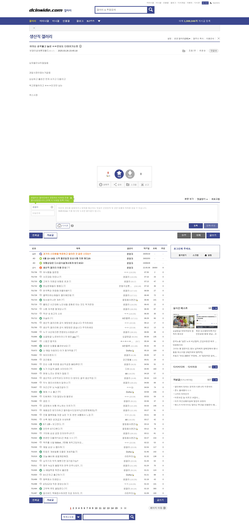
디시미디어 (179, 367)
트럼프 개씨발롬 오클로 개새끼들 (57, 452)
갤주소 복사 (198, 38)
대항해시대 (178, 345)
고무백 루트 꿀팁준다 (51, 488)
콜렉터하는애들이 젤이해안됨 (55, 295)
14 (112, 508)
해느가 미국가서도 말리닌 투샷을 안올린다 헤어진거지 (196, 405)
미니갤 (158, 3)
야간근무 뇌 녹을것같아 (52, 387)
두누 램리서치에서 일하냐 (53, 383)
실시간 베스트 (180, 308)
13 (108, 508)
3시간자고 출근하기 (50, 475)
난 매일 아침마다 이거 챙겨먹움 (56, 350)
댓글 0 (214, 50)
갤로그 (173, 3)
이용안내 (210, 38)
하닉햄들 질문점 (49, 272)
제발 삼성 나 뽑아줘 (50, 447)
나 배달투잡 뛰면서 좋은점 (53, 470)
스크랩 (183, 50)
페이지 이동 (158, 508)
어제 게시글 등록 (195, 21)
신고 (145, 184)
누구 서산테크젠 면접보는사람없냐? (58, 332)
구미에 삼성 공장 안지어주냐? (55, 433)
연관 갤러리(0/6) (182, 38)
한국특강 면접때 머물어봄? (54, 290)
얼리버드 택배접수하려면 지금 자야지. (59, 493)
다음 (122, 508)
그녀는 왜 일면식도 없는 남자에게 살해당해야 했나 (195, 349)
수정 (184, 235)
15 (116, 508)
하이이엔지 (46, 355)
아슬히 (44, 318)
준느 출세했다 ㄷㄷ (183, 390)
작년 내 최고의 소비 (50, 314)
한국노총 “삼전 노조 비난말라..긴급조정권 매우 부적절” (195, 341)
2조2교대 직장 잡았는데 (52, 484)
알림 (208, 255)
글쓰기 (213, 235)
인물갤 (166, 3)
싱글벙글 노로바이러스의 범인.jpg (57, 337)
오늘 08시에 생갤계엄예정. (54, 456)
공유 (118, 184)
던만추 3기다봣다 (49, 429)
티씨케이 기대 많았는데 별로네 (56, 396)
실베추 (104, 185)
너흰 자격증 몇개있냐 (51, 309)
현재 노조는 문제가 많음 (52, 373)
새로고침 (215, 199)
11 (100, 508)
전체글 (35, 235)
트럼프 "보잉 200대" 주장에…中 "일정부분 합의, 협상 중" (195, 356)
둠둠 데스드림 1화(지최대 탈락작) (188, 352)
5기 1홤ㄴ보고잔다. (50, 424)
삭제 (198, 235)
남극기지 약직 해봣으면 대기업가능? (58, 461)
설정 (169, 38)
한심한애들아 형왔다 (51, 286)
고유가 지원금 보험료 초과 (53, 281)
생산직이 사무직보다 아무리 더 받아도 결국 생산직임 (66, 378)
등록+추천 (210, 226)
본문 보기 (189, 199)
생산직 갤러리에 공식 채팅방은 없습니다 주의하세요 (66, 323)
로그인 (205, 3)
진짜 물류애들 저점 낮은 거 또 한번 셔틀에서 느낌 (65, 415)
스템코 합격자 (48, 341)
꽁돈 (43, 401)
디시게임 (181, 3)
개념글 (50, 235)
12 (104, 508)
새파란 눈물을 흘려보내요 (53, 346)
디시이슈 (192, 367)
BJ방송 (91, 21)
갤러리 (32, 21)
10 (96, 508)
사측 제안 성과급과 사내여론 (55, 419)
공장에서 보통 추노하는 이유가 (56, 406)
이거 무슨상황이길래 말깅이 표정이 (190, 401)
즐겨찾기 (183, 255)
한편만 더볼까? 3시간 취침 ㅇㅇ (56, 438)
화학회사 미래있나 (50, 479)
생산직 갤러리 (41, 37)
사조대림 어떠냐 (49, 277)
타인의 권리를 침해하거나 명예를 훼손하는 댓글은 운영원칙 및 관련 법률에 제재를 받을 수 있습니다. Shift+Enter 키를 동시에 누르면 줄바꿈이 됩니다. (102, 209)
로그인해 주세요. (182, 248)
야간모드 (215, 3)
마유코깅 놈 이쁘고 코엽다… (187, 398)
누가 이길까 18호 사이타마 (54, 369)
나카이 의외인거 (182, 394)
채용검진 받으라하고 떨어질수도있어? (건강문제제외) (67, 410)
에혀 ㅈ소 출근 (48, 392)
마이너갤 (150, 3)
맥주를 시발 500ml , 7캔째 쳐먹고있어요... (61, 442)
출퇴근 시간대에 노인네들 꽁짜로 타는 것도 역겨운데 (66, 304)
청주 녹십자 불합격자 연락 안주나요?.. (59, 465)
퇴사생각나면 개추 (50, 300)
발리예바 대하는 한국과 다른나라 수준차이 (193, 387)
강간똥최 (45, 360)
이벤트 (189, 3)
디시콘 (197, 3)
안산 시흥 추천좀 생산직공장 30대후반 (59, 364)
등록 (196, 226)
